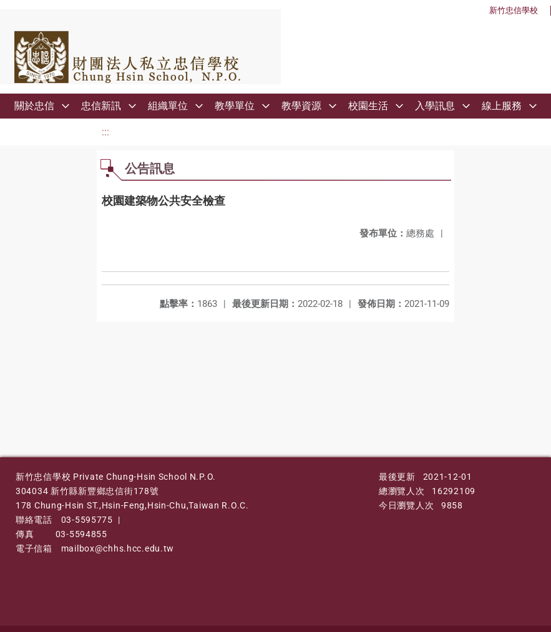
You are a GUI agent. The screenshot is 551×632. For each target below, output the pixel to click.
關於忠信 (34, 106)
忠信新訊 (101, 106)
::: (105, 132)
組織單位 (168, 106)
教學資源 (301, 106)
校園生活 (368, 106)
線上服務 (502, 106)
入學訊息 (435, 106)
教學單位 (235, 106)
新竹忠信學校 (513, 10)
